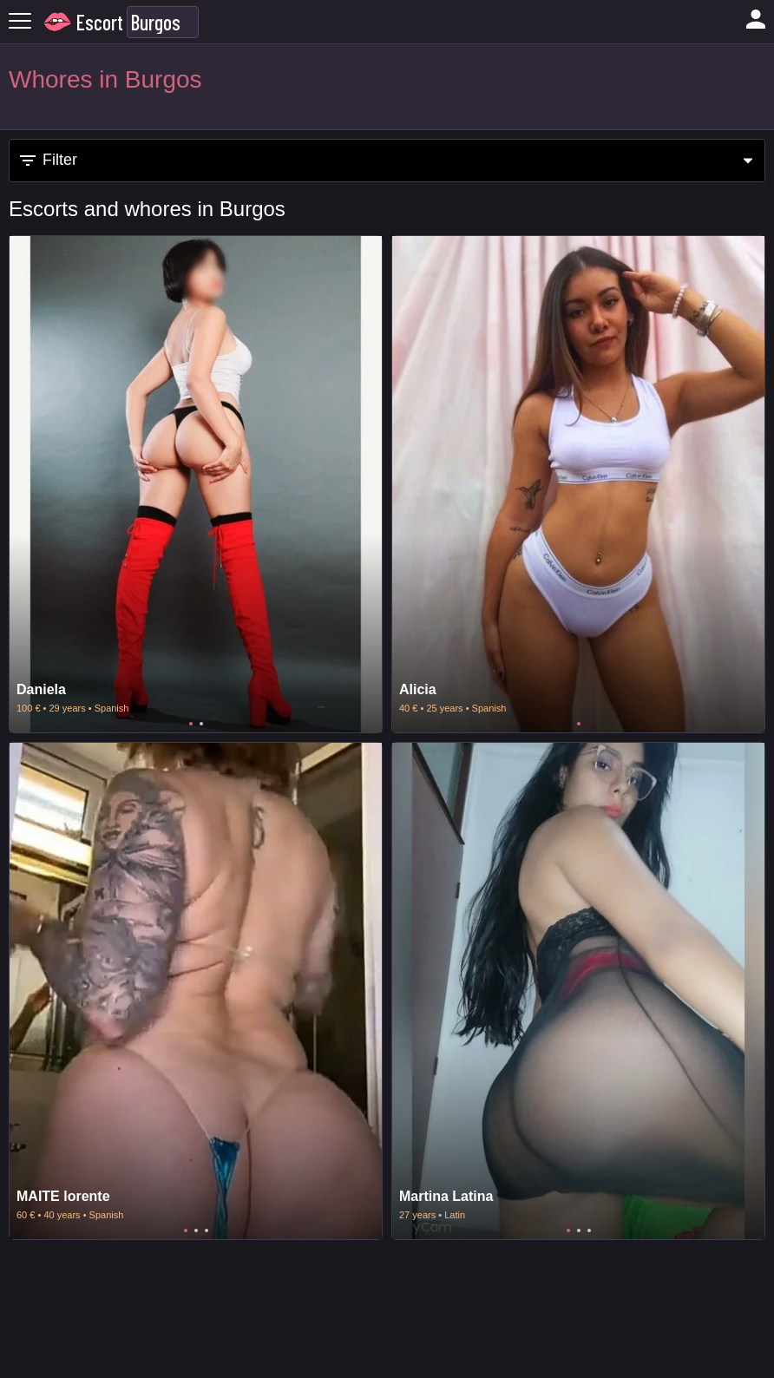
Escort (99, 22)
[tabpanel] (196, 484)
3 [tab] (206, 1230)
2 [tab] (201, 723)
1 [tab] (191, 723)
